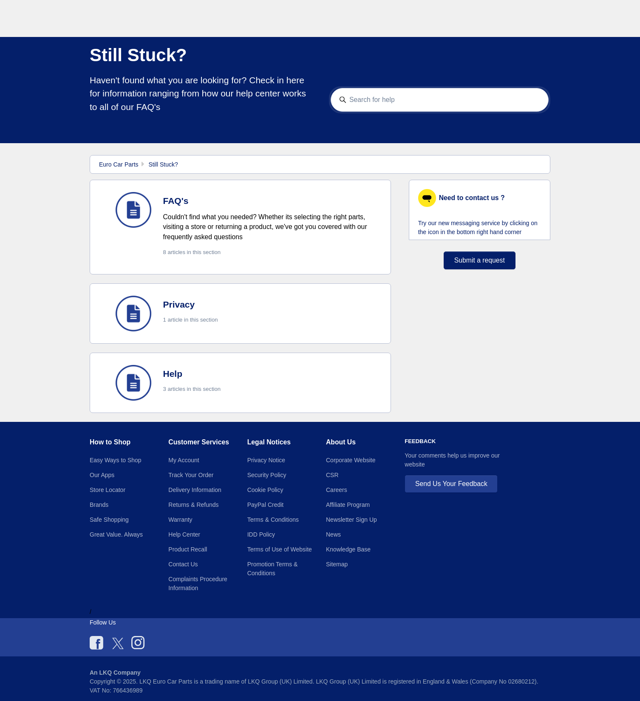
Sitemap (337, 564)
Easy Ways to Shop (116, 460)
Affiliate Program (348, 504)
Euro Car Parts (119, 164)
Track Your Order (190, 475)
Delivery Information (194, 489)
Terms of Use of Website (279, 549)
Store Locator (107, 489)
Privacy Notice (266, 460)
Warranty (180, 519)
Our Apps (102, 475)
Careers (336, 489)
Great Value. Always (116, 534)
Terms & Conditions (273, 519)
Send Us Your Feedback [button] (451, 483)
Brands (99, 504)
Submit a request (479, 260)
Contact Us (183, 564)
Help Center (184, 534)
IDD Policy (261, 534)
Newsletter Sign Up (351, 519)
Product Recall (187, 549)
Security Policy (266, 475)
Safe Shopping (109, 519)
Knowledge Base (348, 549)
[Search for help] (440, 100)
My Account (183, 460)
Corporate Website (350, 460)
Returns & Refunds (193, 504)
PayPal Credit (265, 504)
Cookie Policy (265, 489)
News (333, 534)
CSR (332, 475)
